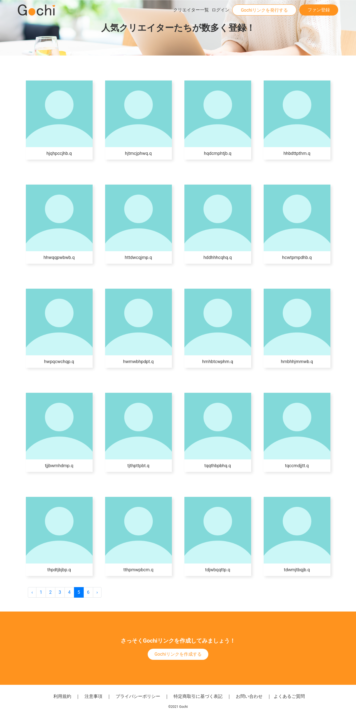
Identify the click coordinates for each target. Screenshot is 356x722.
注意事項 (93, 696)
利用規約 (62, 696)
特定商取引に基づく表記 (198, 696)
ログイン (220, 9)
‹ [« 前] (32, 592)
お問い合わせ (249, 696)
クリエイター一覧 (191, 9)
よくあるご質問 (289, 696)
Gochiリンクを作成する (177, 654)
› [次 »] (97, 592)
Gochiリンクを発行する (264, 10)
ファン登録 (319, 9)
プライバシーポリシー (138, 696)
